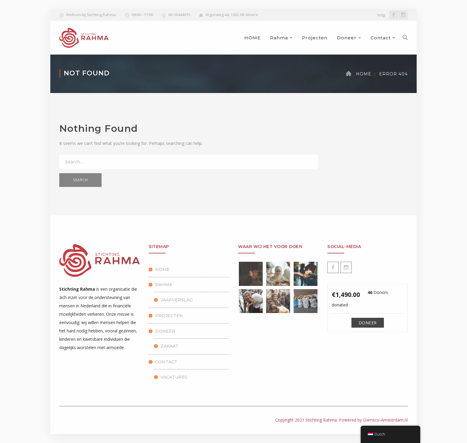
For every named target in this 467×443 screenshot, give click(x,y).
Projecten (314, 38)
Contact (381, 38)
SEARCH (80, 179)
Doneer (347, 38)
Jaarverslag (177, 300)
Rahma (279, 38)
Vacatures (174, 377)
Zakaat (169, 346)
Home (363, 74)
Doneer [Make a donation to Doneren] (368, 323)
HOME (252, 38)
